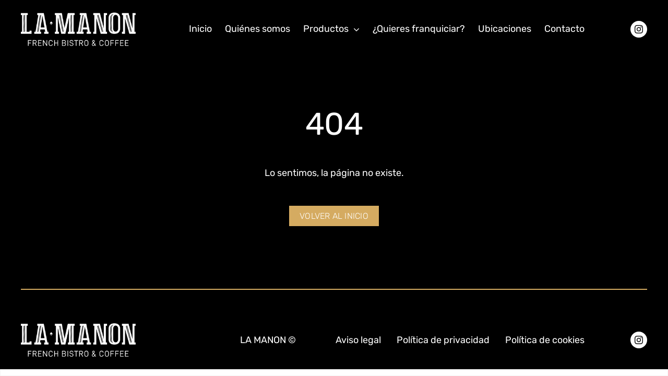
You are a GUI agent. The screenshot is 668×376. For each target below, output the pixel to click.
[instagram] (638, 29)
